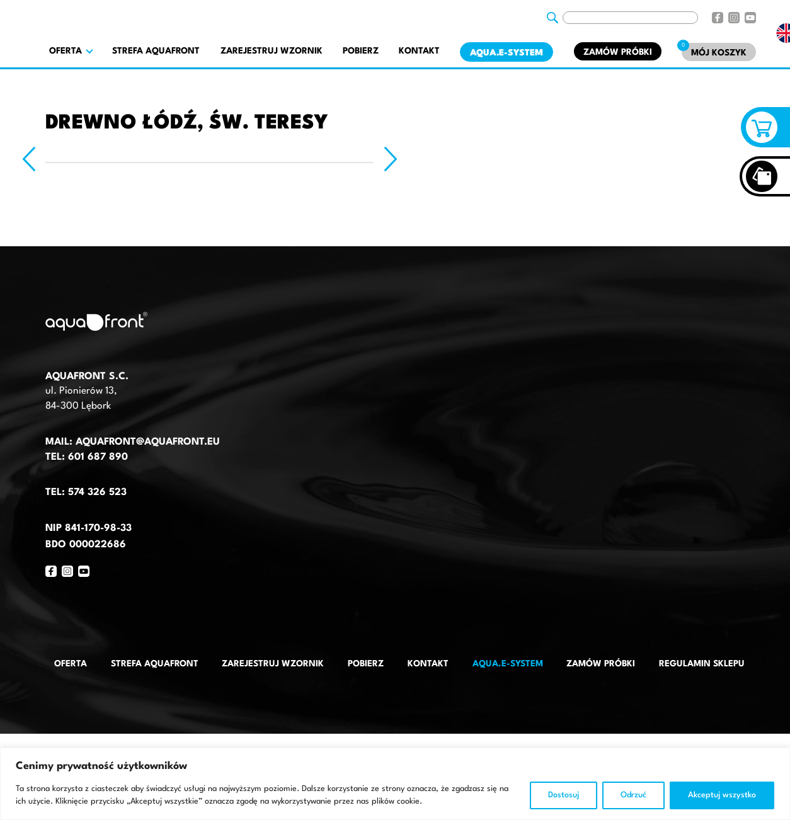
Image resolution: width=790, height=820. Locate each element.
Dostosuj (563, 795)
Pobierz (361, 51)
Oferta (70, 663)
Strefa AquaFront (156, 51)
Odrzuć (633, 795)
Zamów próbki (617, 52)
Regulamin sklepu (702, 663)
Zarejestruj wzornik (271, 51)
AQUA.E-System (506, 52)
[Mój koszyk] (719, 52)
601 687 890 (98, 457)
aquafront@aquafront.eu (146, 442)
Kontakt (419, 51)
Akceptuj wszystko (722, 795)
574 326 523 (97, 492)
